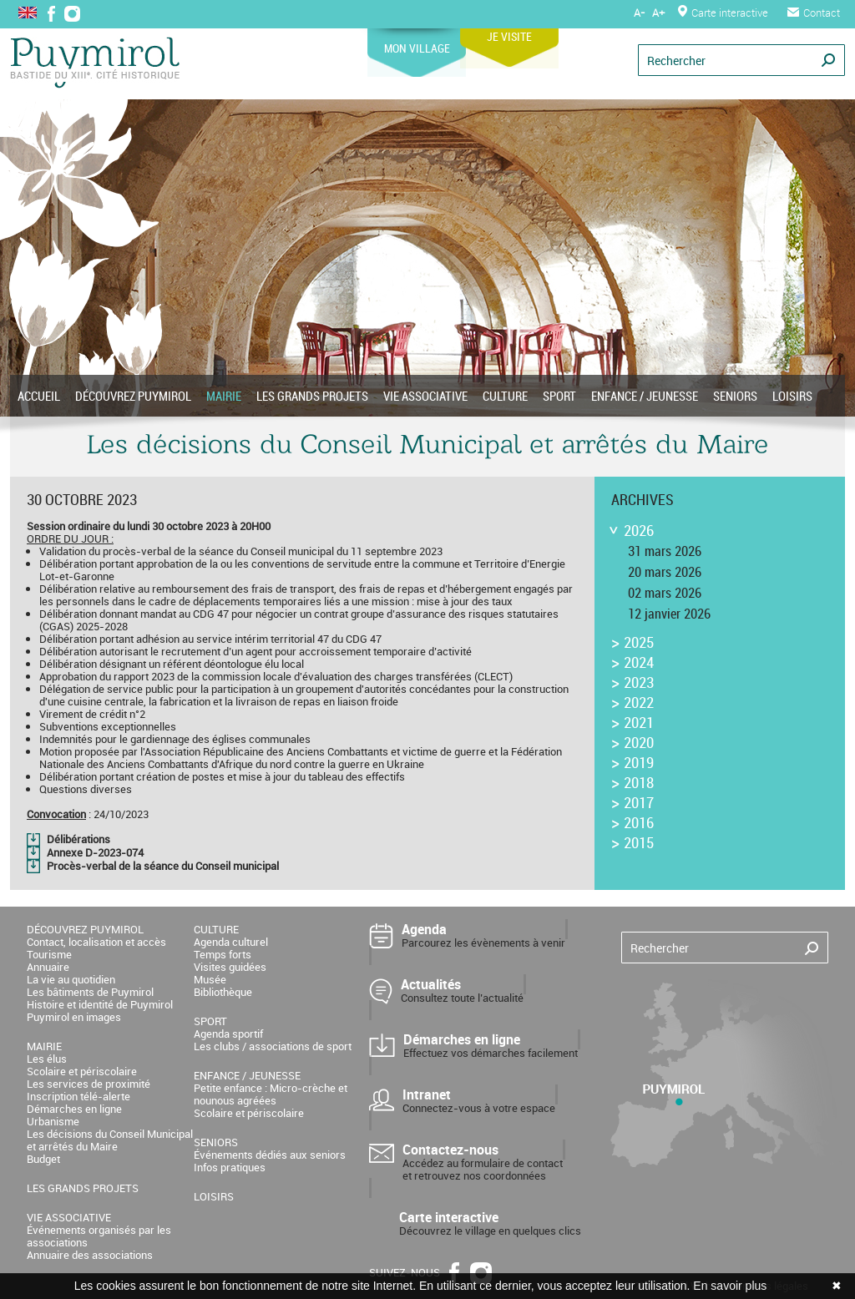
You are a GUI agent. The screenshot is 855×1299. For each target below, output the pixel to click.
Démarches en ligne (74, 1108)
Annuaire (48, 966)
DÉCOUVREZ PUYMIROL (133, 395)
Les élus (47, 1058)
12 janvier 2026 (669, 613)
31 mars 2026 (664, 551)
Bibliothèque (223, 991)
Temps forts (222, 954)
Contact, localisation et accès (96, 941)
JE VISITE (543, 30)
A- (639, 12)
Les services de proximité (88, 1083)
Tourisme (49, 954)
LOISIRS (792, 395)
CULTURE (505, 395)
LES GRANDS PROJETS (312, 395)
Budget (43, 1158)
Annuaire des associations (90, 1254)
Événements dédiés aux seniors (270, 1154)
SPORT (559, 395)
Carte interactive (723, 12)
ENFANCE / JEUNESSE (644, 395)
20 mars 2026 (664, 572)
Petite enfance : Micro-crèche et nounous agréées (270, 1094)
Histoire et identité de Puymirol (100, 1004)
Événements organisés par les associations (99, 1236)
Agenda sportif (228, 1033)
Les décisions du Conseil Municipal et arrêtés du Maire (110, 1140)
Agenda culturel (231, 941)
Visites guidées (230, 966)
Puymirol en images (74, 1016)
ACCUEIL (39, 395)
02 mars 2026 (664, 593)
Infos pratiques (230, 1167)
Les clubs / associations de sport (273, 1046)
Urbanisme (53, 1121)
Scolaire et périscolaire (82, 1071)
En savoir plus (729, 1285)
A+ (658, 12)
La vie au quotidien (71, 979)
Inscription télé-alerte (78, 1096)
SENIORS (735, 395)
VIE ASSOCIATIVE (425, 395)
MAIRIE (223, 395)
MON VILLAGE (443, 42)
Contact (813, 12)
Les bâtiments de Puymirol (90, 991)
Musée (210, 979)
